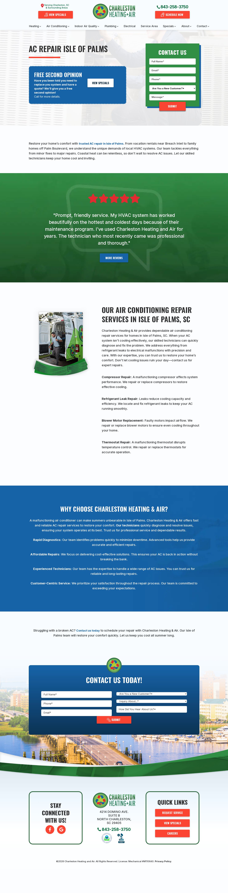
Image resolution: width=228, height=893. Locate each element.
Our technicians (128, 525)
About (185, 26)
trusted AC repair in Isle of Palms (103, 143)
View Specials (100, 83)
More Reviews (114, 258)
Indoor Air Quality (86, 26)
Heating (34, 26)
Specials (168, 26)
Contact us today (88, 630)
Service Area (149, 26)
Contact (202, 26)
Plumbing (110, 26)
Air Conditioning (56, 26)
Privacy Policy (163, 861)
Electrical (129, 26)
